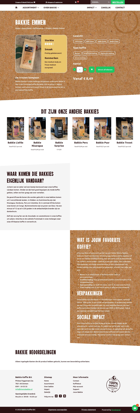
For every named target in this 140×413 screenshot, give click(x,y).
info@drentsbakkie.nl (23, 389)
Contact (120, 8)
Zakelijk (106, 8)
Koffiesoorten (38, 28)
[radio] (78, 41)
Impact (90, 8)
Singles (48, 28)
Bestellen (117, 2)
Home (17, 28)
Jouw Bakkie (78, 392)
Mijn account (78, 386)
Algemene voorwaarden (57, 409)
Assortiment (30, 8)
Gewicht (78, 35)
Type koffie (79, 47)
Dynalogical (116, 410)
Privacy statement (89, 409)
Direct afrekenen (105, 69)
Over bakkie (50, 8)
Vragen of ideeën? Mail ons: (24, 2)
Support (76, 389)
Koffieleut (77, 383)
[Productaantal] (79, 69)
